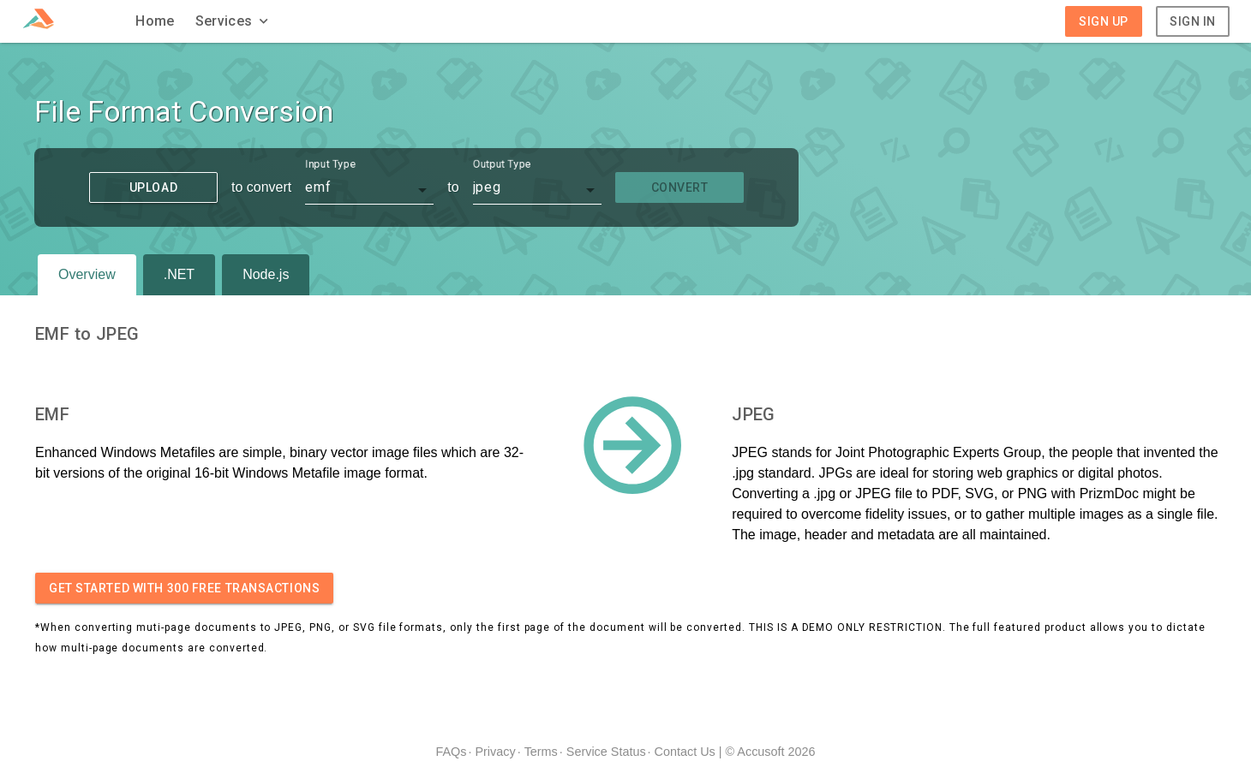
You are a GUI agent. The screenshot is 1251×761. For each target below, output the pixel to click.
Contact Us (685, 751)
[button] (234, 21)
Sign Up (1103, 21)
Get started (184, 588)
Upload (153, 187)
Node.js (265, 274)
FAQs (450, 751)
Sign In (1193, 21)
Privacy (495, 751)
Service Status (606, 751)
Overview (87, 274)
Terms (541, 751)
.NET (179, 274)
